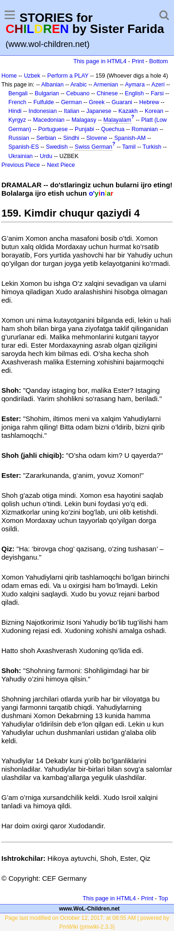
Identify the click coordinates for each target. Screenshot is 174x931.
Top (163, 898)
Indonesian (43, 111)
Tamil (128, 147)
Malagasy (83, 120)
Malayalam (117, 120)
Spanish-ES (23, 147)
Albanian (52, 84)
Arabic (79, 84)
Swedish (57, 147)
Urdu (46, 156)
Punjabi (84, 129)
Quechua (112, 129)
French (17, 102)
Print (138, 61)
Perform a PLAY (68, 76)
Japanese (98, 111)
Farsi (157, 93)
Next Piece (61, 165)
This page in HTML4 (100, 61)
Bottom (158, 61)
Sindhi (71, 138)
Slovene (96, 138)
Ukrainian (20, 156)
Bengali (18, 93)
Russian (18, 138)
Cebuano (78, 93)
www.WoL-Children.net (89, 908)
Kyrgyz (17, 120)
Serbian (46, 138)
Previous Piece (20, 165)
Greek (97, 102)
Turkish (151, 147)
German (71, 102)
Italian (71, 111)
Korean (154, 111)
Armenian (105, 84)
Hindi (14, 111)
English (134, 93)
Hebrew (149, 102)
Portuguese (53, 129)
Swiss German (93, 147)
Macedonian (48, 120)
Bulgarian (47, 93)
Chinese (107, 93)
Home (9, 76)
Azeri (157, 84)
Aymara (135, 84)
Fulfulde (43, 102)
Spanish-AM (130, 138)
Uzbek (32, 76)
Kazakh (128, 111)
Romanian (145, 129)
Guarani (122, 102)
